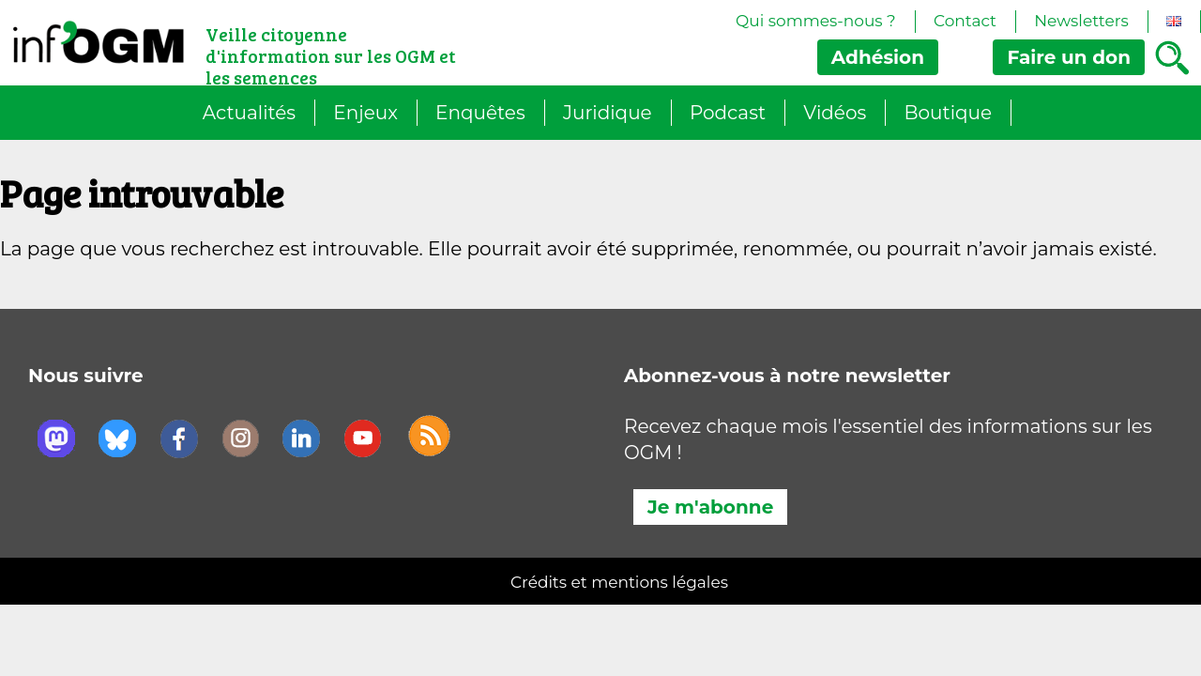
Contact (965, 20)
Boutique (949, 112)
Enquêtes (480, 112)
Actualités (249, 112)
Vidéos (834, 112)
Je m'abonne (710, 507)
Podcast (728, 112)
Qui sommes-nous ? (816, 20)
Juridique (607, 112)
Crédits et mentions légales (619, 582)
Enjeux (365, 112)
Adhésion (877, 57)
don (1069, 57)
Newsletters (1081, 20)
